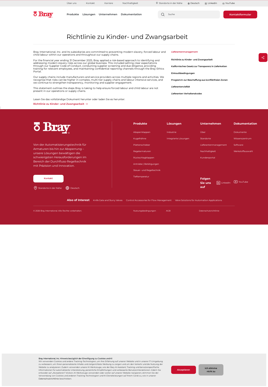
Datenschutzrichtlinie (49, 378)
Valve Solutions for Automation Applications (198, 200)
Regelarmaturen (142, 151)
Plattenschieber (141, 145)
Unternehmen (210, 123)
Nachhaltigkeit (130, 3)
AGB (168, 211)
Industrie (171, 132)
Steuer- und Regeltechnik (146, 170)
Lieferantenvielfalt (180, 86)
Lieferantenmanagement (213, 145)
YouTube (228, 3)
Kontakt (90, 3)
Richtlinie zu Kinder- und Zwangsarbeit (192, 59)
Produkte (140, 123)
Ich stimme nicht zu (211, 370)
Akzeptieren (183, 369)
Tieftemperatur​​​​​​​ (141, 176)
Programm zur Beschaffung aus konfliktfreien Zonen (199, 80)
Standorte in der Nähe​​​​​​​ (169, 3)
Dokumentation (245, 123)
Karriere (108, 3)
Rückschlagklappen (143, 157)
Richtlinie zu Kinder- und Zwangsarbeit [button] (58, 104)
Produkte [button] (73, 14)
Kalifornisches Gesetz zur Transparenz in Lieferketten (199, 66)
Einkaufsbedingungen (183, 73)
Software (238, 145)
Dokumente (240, 132)
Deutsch (194, 3)
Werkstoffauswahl (243, 151)
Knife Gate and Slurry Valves (107, 200)
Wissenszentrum (243, 138)
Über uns (71, 3)
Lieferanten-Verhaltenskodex (186, 93)
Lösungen (174, 123)
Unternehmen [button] (108, 14)
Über (203, 132)
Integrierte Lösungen (178, 138)
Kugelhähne (139, 138)
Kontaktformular (240, 14)
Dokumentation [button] (131, 14)
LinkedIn (211, 3)
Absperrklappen (141, 132)
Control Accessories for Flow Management (149, 200)
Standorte (205, 138)
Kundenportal (207, 157)
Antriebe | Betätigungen (146, 164)
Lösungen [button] (88, 14)
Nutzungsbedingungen (144, 211)
